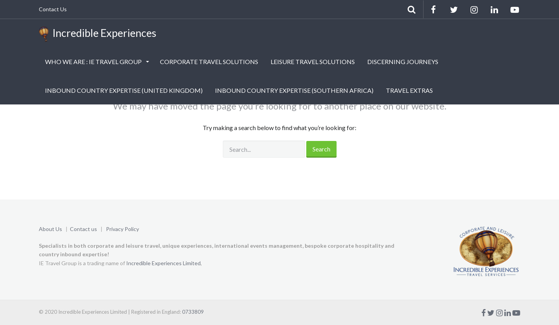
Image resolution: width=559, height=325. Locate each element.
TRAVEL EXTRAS (409, 90)
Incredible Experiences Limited (163, 263)
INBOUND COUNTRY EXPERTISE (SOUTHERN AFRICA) (294, 90)
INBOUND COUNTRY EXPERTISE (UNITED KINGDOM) (124, 90)
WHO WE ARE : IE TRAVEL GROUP (94, 61)
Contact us (83, 229)
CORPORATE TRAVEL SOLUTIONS (209, 61)
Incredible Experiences (97, 34)
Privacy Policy (122, 229)
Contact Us (53, 9)
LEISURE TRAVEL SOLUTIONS (313, 61)
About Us (50, 229)
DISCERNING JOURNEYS (402, 61)
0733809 (193, 312)
